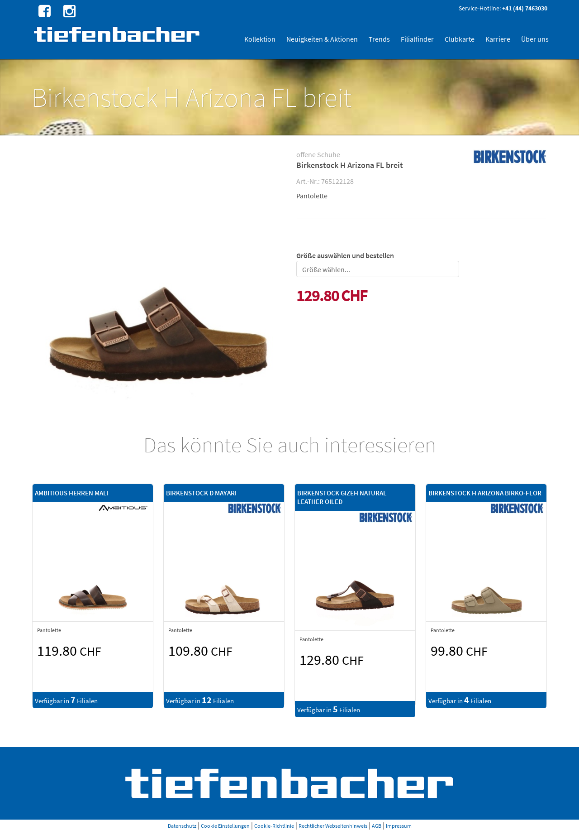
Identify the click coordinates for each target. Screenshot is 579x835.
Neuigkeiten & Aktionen (322, 38)
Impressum (399, 825)
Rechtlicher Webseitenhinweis (333, 825)
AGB (376, 825)
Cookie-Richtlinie (274, 825)
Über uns (535, 38)
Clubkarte (460, 38)
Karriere (497, 38)
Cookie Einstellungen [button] (225, 825)
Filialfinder (417, 38)
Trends (379, 38)
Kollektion (259, 38)
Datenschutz (182, 825)
